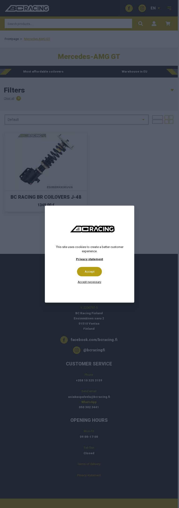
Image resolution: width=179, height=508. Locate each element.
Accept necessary (89, 281)
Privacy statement (89, 259)
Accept (90, 271)
